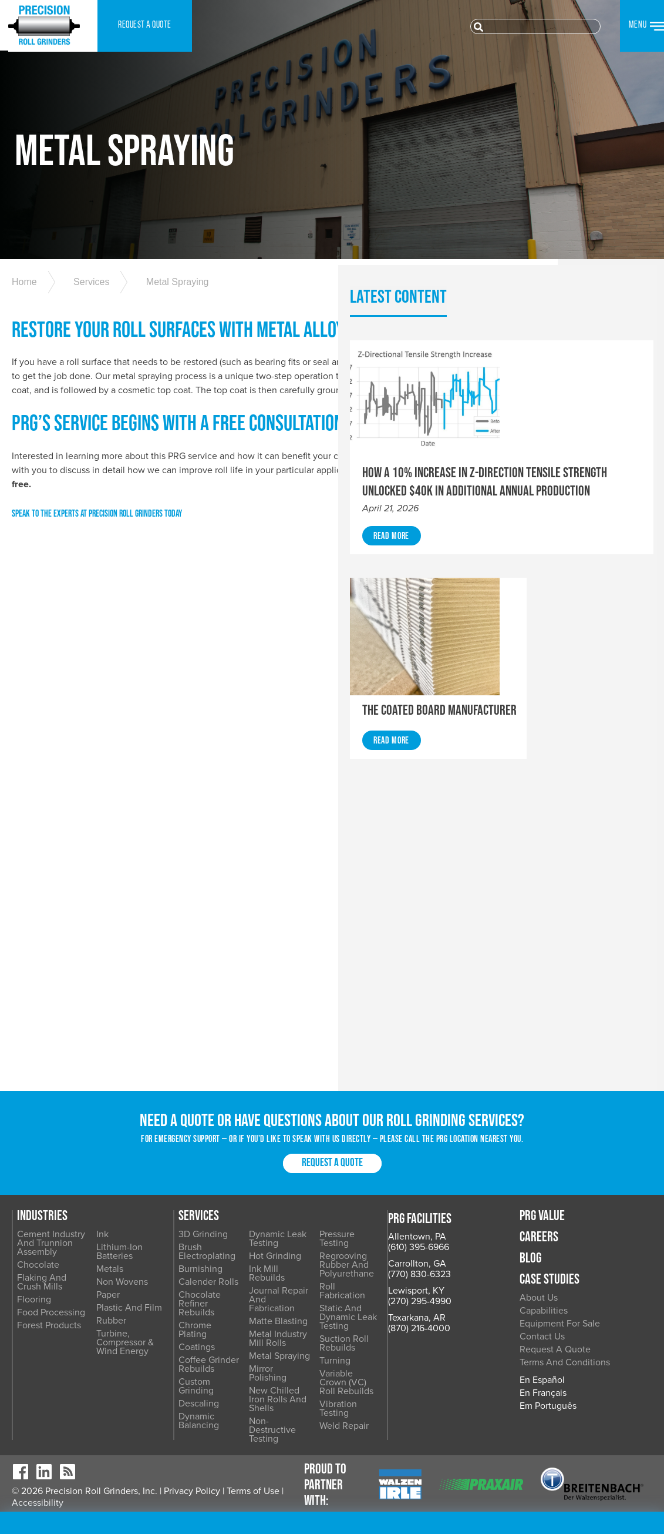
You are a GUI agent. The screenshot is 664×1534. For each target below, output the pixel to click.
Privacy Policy (192, 1510)
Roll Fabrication (492, 1315)
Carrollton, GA (41, 1308)
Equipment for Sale (599, 1370)
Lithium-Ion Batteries (203, 1298)
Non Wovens (205, 1328)
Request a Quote (332, 1209)
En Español (582, 1435)
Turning (475, 1363)
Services (87, 316)
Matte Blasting (391, 1341)
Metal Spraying (168, 316)
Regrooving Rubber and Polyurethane (500, 1298)
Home (24, 316)
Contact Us (582, 1383)
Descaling (284, 1415)
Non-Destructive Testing (395, 1428)
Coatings (282, 1367)
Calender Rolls (294, 1319)
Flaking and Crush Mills (126, 1328)
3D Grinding (289, 1281)
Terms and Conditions (581, 1413)
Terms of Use (253, 1510)
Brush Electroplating (305, 1293)
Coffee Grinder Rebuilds (294, 1384)
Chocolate (123, 1311)
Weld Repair (484, 1410)
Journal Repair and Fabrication (401, 1324)
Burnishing (286, 1306)
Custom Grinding (298, 1402)
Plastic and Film (212, 1354)
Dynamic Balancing (303, 1427)
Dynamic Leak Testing (406, 1281)
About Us (578, 1344)
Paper (191, 1341)
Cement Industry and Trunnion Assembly (136, 1289)
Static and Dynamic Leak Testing (500, 1332)
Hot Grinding (388, 1293)
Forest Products (134, 1372)
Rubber (195, 1367)
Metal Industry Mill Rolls (399, 1358)
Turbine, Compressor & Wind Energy (208, 1389)
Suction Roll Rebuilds (503, 1350)
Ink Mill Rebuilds (395, 1306)
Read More (548, 620)
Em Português (587, 1461)
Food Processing (136, 1359)
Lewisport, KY (40, 1335)
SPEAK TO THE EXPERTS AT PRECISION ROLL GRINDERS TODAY (97, 592)
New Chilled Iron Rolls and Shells (396, 1406)
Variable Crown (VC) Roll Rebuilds (501, 1380)
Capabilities (583, 1357)
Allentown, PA (41, 1281)
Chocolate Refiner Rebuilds (301, 1337)
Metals (193, 1315)
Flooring (119, 1346)
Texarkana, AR (40, 1362)
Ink (186, 1281)
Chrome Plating (296, 1354)
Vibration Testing (494, 1398)
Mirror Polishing (394, 1389)
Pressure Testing (493, 1281)
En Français (582, 1448)
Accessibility (37, 1522)
